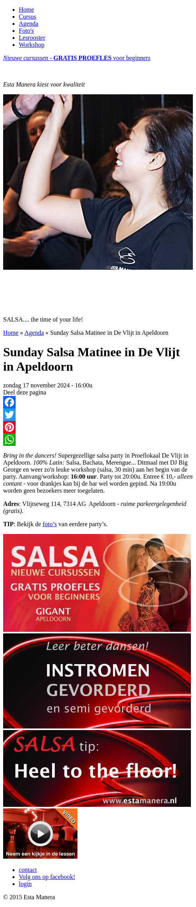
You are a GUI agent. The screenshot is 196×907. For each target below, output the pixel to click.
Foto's (26, 30)
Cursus (27, 16)
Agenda (28, 23)
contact (28, 869)
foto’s (50, 524)
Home (26, 9)
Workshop (31, 44)
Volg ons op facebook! (47, 876)
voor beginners (77, 58)
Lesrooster (32, 37)
